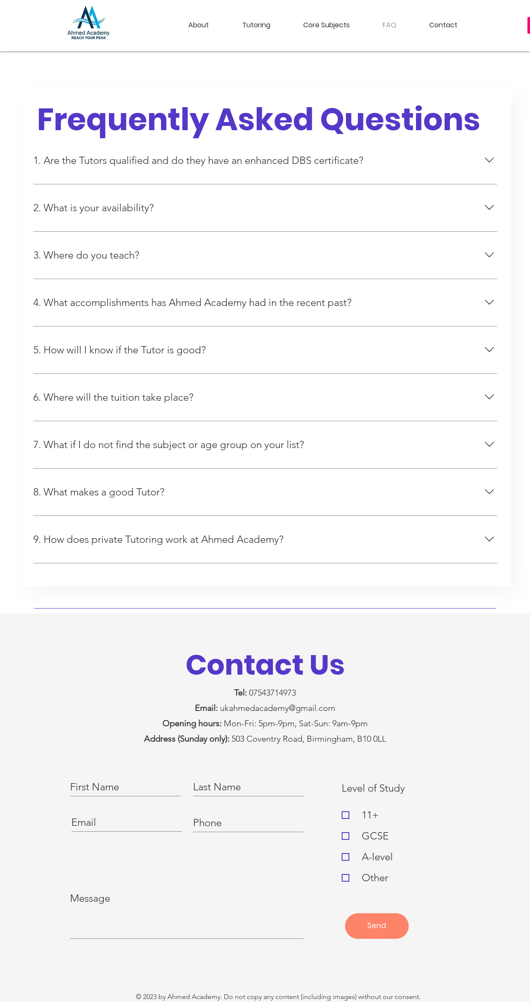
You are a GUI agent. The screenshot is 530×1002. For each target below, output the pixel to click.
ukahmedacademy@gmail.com (277, 708)
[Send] (377, 926)
